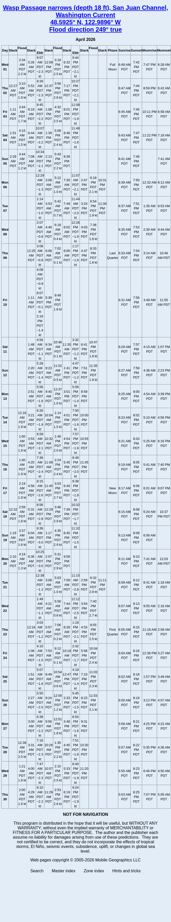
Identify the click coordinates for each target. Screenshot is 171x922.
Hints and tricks (126, 871)
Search (37, 871)
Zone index (94, 871)
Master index (63, 871)
